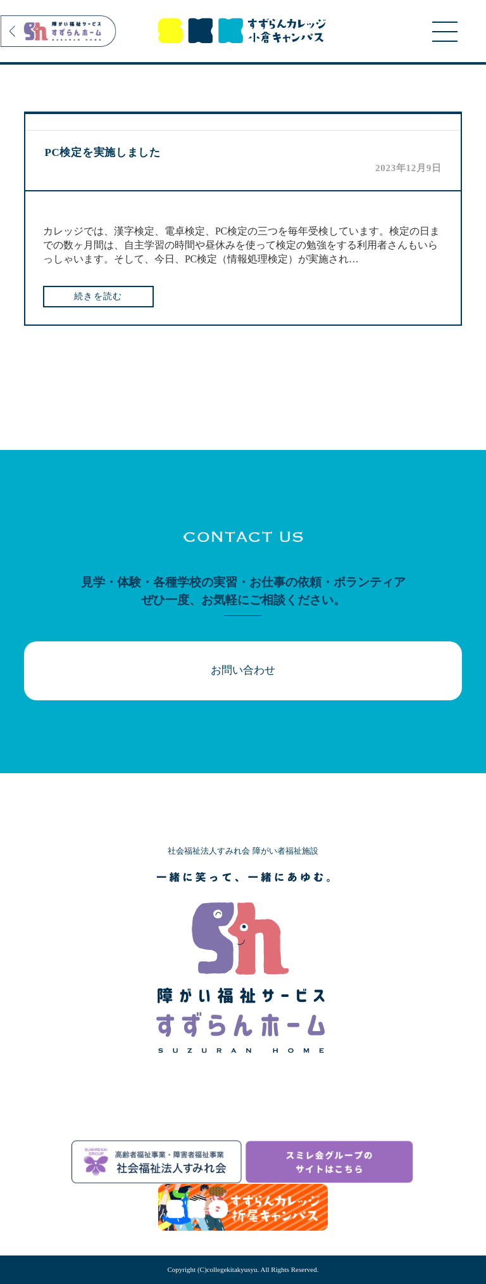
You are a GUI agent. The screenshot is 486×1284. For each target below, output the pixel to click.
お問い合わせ (243, 670)
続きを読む (98, 296)
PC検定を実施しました (102, 152)
